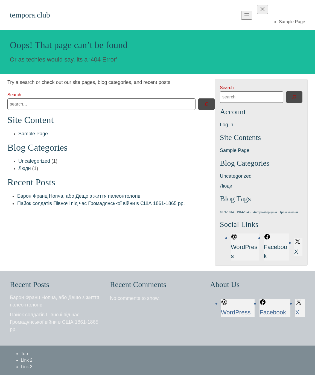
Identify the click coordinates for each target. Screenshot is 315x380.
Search (227, 87)
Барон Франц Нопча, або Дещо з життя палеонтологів (78, 196)
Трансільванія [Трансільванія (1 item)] (289, 212)
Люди (24, 168)
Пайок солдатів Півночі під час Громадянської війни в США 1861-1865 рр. (101, 203)
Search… (16, 94)
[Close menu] (262, 9)
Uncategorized (34, 161)
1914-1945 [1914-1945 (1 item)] (243, 212)
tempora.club (30, 15)
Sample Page (292, 21)
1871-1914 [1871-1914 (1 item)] (227, 212)
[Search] (206, 104)
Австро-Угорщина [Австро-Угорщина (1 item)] (265, 212)
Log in (226, 124)
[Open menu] (246, 15)
